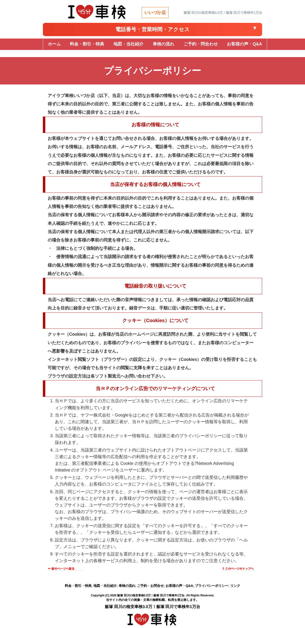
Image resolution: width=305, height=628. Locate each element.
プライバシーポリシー (211, 586)
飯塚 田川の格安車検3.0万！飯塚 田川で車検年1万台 (150, 595)
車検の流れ (127, 586)
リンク (235, 586)
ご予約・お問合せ (150, 586)
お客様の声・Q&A (179, 586)
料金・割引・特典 (78, 586)
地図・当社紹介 (105, 586)
